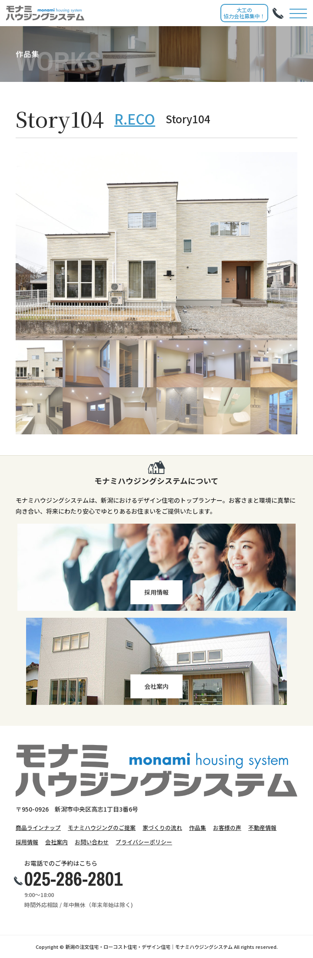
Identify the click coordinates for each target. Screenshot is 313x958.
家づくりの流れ (162, 827)
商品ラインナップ (38, 827)
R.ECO (134, 118)
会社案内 (56, 842)
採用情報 (27, 842)
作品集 (197, 827)
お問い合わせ (92, 842)
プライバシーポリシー (144, 842)
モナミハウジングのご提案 (102, 827)
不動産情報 (262, 827)
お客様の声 (227, 827)
